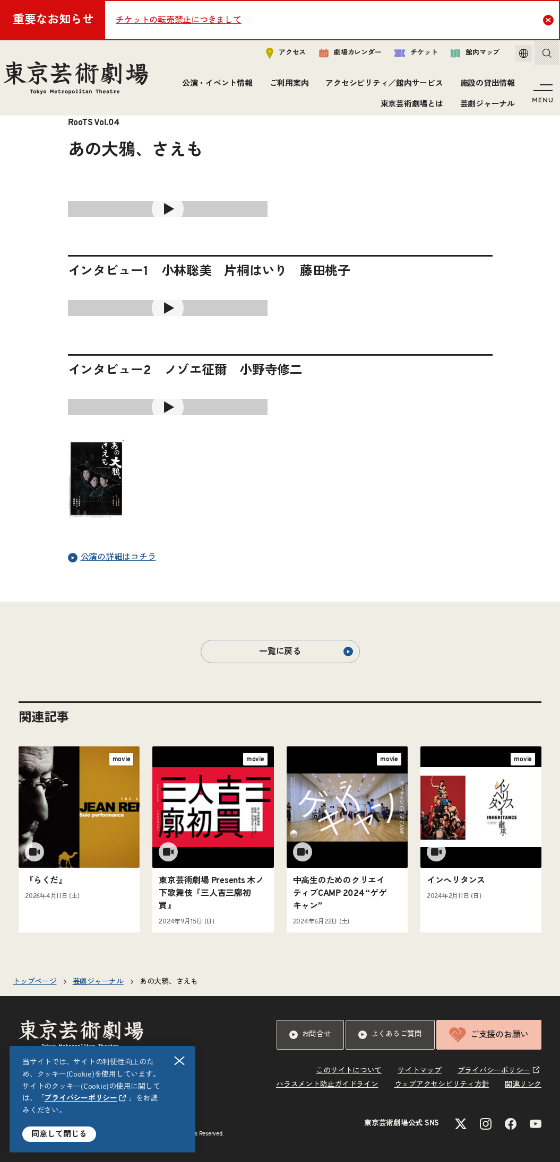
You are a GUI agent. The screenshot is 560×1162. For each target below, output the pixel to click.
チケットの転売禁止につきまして (178, 20)
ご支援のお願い (489, 1034)
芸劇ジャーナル (485, 107)
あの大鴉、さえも (169, 981)
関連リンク (523, 1084)
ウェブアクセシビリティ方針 (441, 1084)
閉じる (180, 1061)
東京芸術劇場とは (409, 107)
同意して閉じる (59, 1134)
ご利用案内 (286, 87)
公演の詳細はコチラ (112, 557)
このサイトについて (349, 1071)
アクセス (275, 56)
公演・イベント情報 (214, 87)
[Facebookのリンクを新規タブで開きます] (510, 1124)
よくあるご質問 (390, 1035)
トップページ (35, 981)
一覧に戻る (305, 651)
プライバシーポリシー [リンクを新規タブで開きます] (80, 1098)
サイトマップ (420, 1071)
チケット (404, 56)
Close (550, 19)
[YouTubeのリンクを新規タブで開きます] (535, 1124)
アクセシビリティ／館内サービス (382, 87)
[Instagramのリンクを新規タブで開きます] (486, 1124)
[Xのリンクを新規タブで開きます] (461, 1124)
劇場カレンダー (339, 56)
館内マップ (464, 56)
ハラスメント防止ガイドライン (327, 1084)
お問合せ (310, 1035)
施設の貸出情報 (485, 87)
